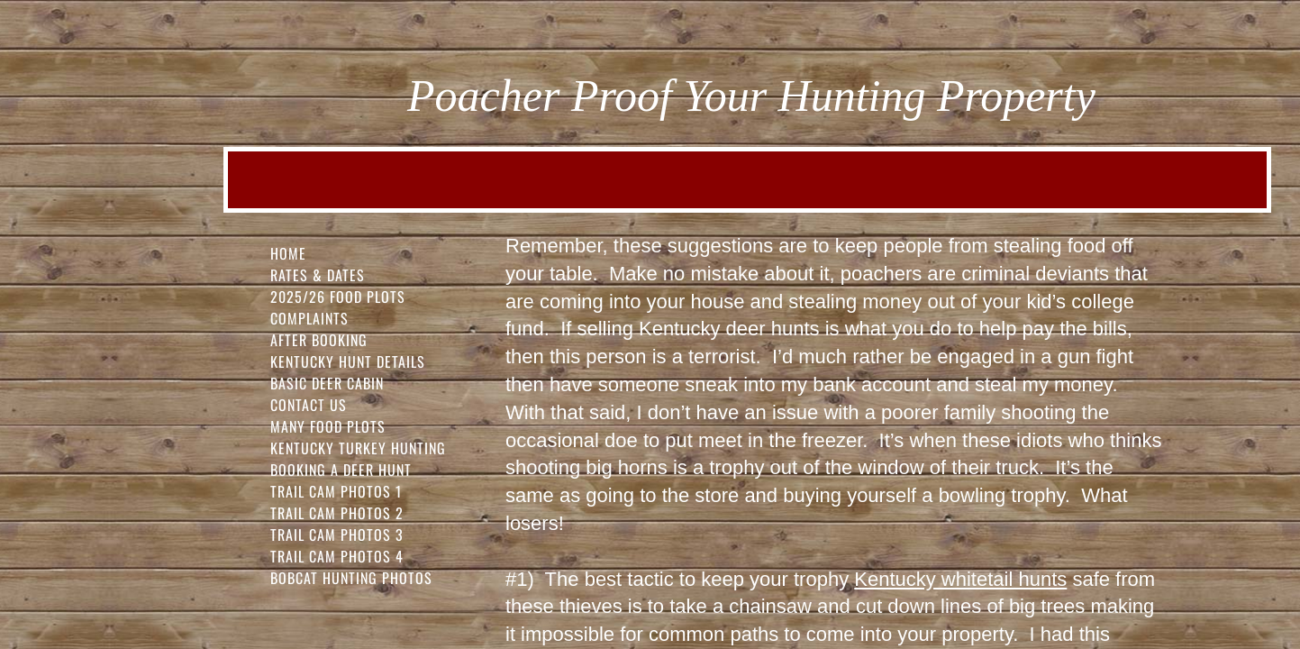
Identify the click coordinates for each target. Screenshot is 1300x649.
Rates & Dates (317, 275)
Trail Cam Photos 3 (337, 534)
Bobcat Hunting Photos (351, 578)
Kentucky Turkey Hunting (358, 448)
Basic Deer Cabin (327, 383)
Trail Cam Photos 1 (336, 491)
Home (288, 253)
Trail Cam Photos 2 (337, 513)
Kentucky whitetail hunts (960, 579)
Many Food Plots (328, 426)
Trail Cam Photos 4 (337, 556)
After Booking (319, 340)
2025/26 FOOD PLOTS (337, 296)
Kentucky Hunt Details (347, 361)
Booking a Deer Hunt (341, 469)
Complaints (309, 318)
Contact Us (308, 405)
